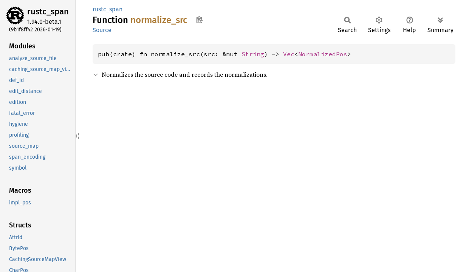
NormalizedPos (322, 54)
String (252, 54)
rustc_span (48, 11)
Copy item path (199, 19)
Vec (288, 54)
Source (102, 30)
